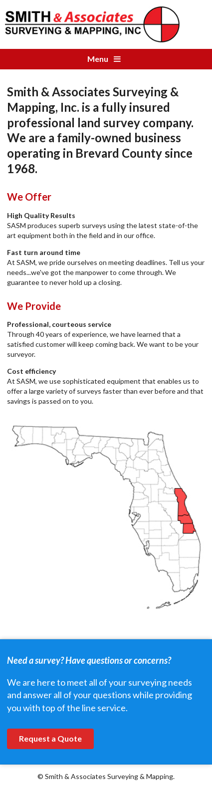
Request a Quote (50, 738)
